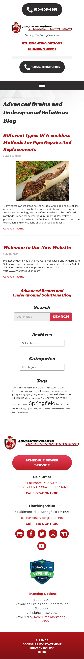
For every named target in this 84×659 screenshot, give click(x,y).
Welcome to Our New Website (37, 247)
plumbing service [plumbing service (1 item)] (32, 398)
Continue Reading (13, 228)
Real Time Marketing (50, 617)
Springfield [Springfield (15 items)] (42, 403)
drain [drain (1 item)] (35, 388)
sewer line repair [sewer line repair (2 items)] (57, 397)
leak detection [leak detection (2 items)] (62, 394)
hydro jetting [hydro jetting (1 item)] (31, 395)
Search (61, 316)
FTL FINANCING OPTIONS (42, 43)
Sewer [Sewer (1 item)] (43, 398)
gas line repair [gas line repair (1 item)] (57, 391)
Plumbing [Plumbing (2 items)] (18, 397)
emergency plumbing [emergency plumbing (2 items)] (37, 391)
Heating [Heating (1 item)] (22, 395)
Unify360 (42, 621)
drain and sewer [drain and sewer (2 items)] (47, 387)
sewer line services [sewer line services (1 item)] (20, 404)
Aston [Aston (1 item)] (29, 388)
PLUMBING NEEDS (42, 49)
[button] (42, 9)
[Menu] (42, 85)
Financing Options (42, 594)
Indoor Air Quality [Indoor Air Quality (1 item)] (45, 395)
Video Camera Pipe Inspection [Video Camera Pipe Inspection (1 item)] (51, 409)
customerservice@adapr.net (42, 518)
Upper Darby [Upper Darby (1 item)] (32, 409)
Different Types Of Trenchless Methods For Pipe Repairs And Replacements (37, 142)
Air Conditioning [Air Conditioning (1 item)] (19, 388)
